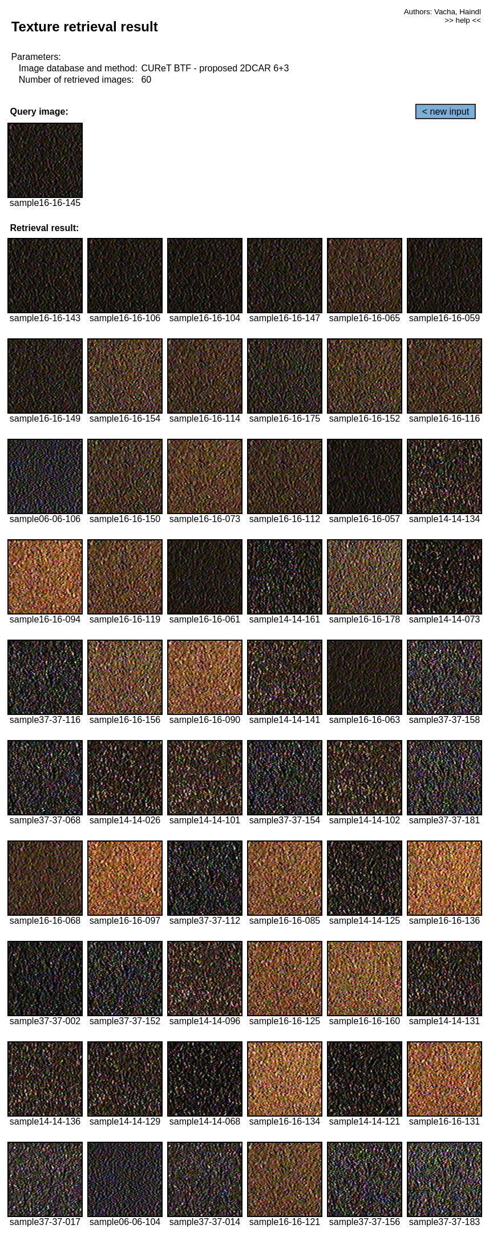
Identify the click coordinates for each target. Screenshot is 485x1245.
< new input (445, 111)
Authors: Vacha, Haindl (442, 11)
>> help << (462, 20)
